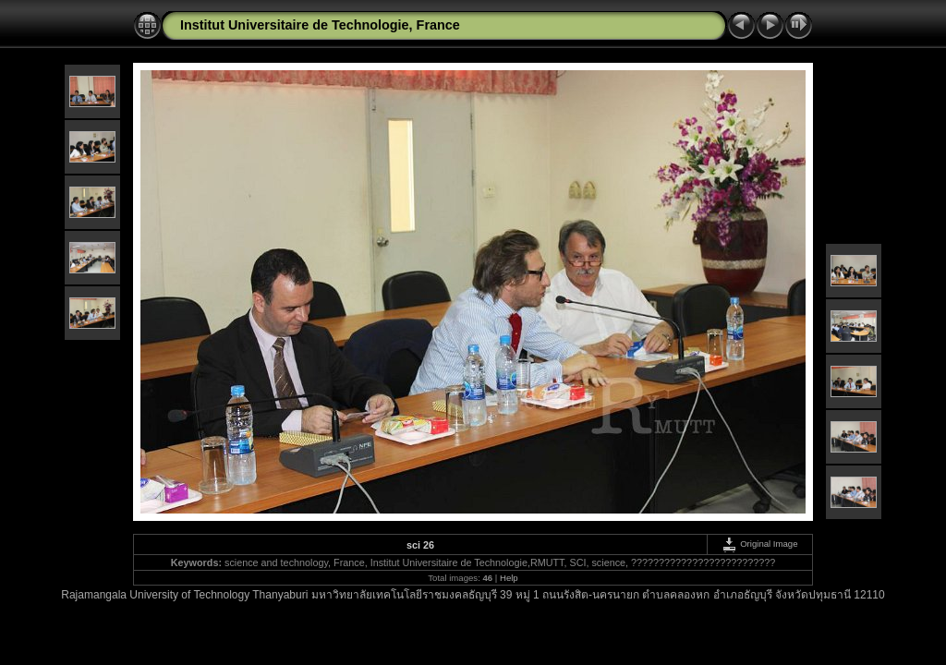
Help (509, 578)
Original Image (759, 543)
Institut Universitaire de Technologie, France (320, 25)
